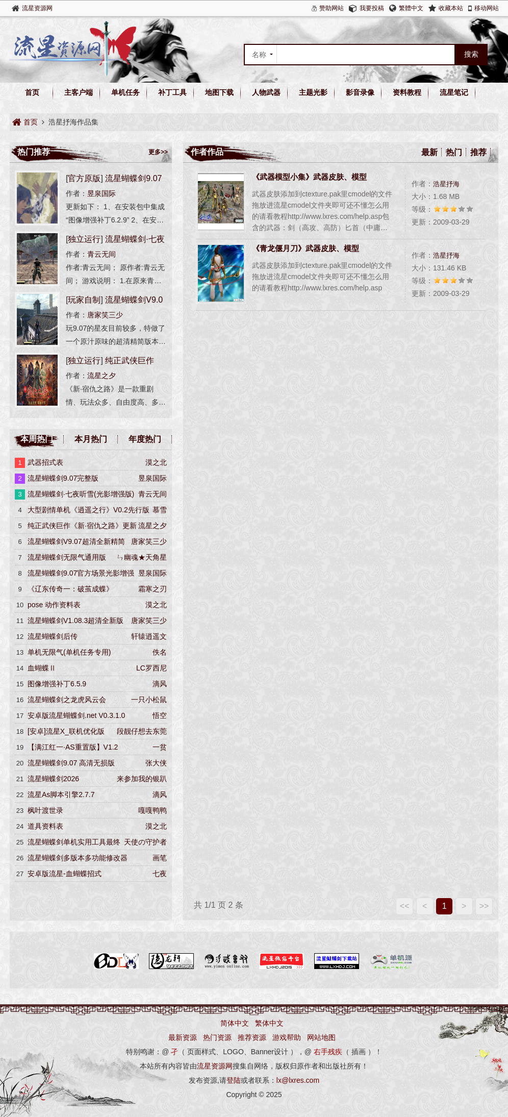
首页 (32, 92)
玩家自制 (84, 299)
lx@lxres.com (297, 1080)
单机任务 (125, 92)
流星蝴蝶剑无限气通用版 (67, 557)
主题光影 (313, 92)
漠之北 (156, 462)
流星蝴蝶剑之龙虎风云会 (67, 700)
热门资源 (217, 1037)
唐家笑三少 (105, 315)
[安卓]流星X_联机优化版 (66, 731)
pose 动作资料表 (54, 605)
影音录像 (360, 92)
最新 (429, 152)
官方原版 (84, 178)
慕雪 (160, 510)
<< (405, 906)
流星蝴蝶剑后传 (53, 636)
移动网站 (486, 8)
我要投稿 (372, 8)
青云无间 (101, 254)
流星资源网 (37, 8)
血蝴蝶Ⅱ (42, 668)
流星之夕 (101, 375)
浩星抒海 (446, 184)
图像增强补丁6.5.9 (57, 684)
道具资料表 (45, 826)
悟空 (160, 715)
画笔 (160, 858)
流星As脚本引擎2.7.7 (61, 794)
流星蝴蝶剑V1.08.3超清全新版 (75, 620)
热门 (454, 152)
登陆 (233, 1080)
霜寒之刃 (152, 589)
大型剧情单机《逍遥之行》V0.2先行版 (88, 510)
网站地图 (321, 1037)
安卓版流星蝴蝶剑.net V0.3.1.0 (76, 715)
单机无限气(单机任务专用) (69, 652)
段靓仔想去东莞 (142, 731)
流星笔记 (454, 92)
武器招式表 (45, 462)
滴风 (160, 684)
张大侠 (156, 763)
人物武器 (266, 92)
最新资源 (182, 1037)
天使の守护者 (145, 842)
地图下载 (219, 92)
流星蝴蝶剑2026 (53, 779)
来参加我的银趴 (142, 779)
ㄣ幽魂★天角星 (142, 557)
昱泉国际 (101, 193)
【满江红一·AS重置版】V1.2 (73, 747)
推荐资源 (252, 1037)
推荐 (478, 152)
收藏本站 (451, 8)
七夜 (160, 874)
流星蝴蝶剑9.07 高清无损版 (71, 763)
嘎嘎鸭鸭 (152, 810)
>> (484, 906)
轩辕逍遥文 (149, 636)
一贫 (160, 747)
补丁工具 (172, 92)
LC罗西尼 (151, 668)
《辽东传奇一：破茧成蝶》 (70, 589)
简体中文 (234, 1023)
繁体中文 (269, 1023)
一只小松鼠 (149, 700)
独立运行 (84, 239)
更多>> (158, 152)
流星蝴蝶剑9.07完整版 (63, 478)
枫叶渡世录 (45, 810)
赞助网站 (331, 8)
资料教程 (407, 92)
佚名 (160, 652)
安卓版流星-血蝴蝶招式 (64, 874)
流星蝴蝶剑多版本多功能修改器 (78, 858)
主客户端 (78, 92)
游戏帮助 (286, 1037)
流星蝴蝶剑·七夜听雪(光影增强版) (81, 494)
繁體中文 (411, 8)
